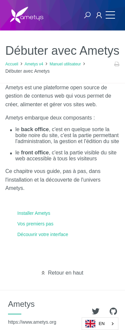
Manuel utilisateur (65, 64)
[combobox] (100, 323)
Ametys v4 (34, 64)
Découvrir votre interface (42, 234)
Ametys (32, 312)
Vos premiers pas (35, 223)
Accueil (11, 64)
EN (95, 324)
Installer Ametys (33, 213)
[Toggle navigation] (108, 15)
